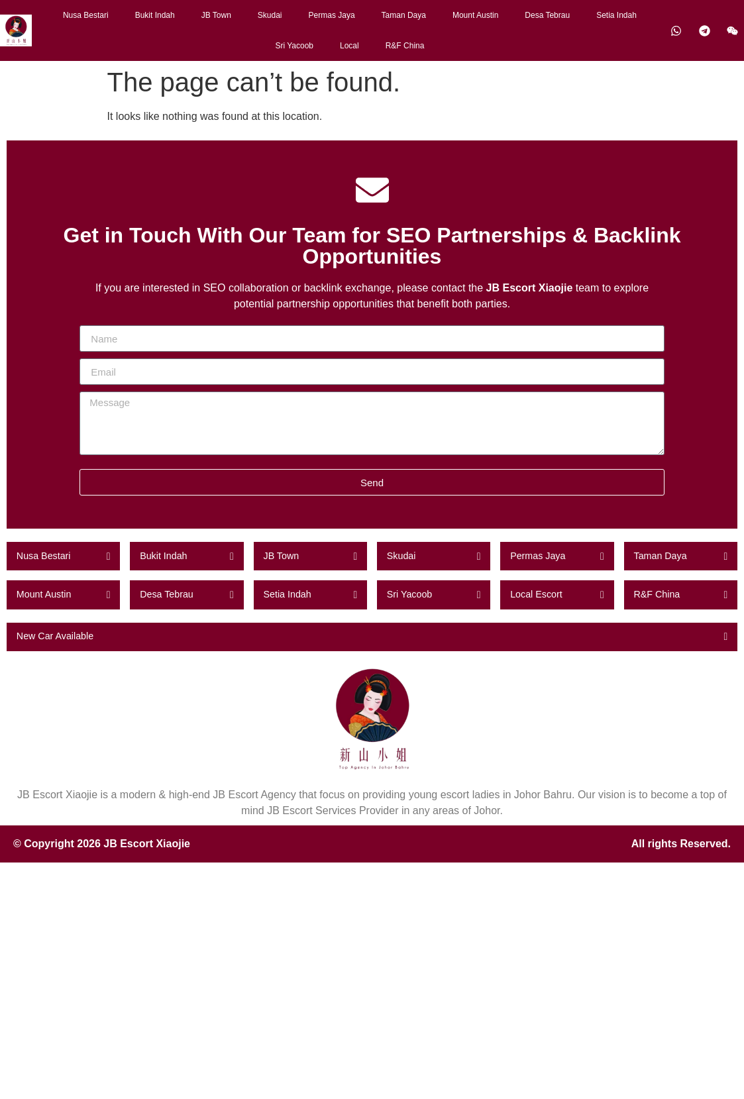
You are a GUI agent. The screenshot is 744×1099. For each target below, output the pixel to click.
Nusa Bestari (86, 15)
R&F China (405, 45)
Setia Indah (616, 15)
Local (349, 45)
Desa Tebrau (547, 15)
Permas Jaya (332, 15)
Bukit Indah (155, 15)
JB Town (216, 15)
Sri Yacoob (294, 45)
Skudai (270, 15)
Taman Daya (404, 15)
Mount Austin (475, 15)
